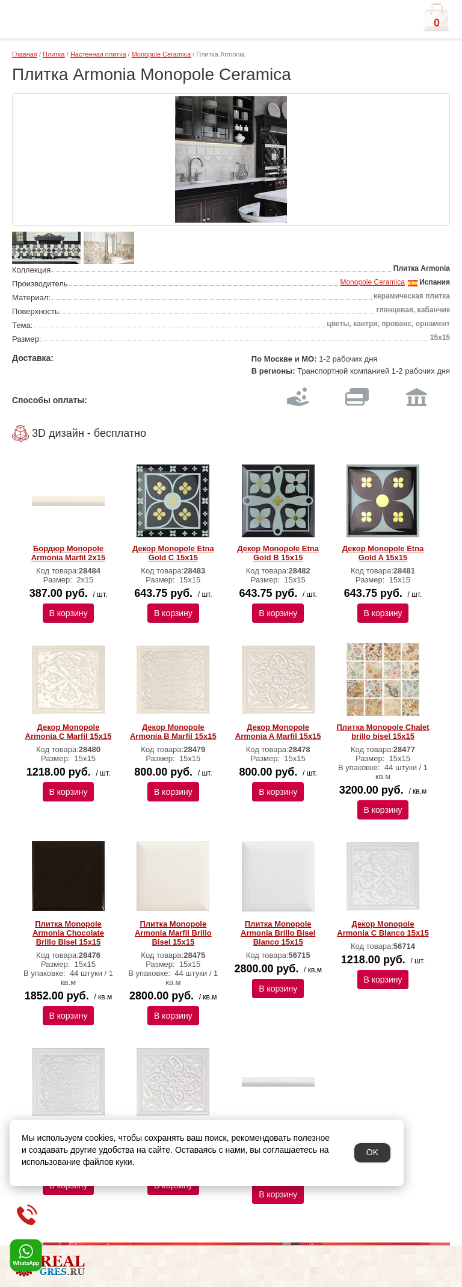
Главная (24, 54)
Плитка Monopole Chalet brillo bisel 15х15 (383, 732)
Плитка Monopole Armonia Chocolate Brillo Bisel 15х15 (68, 932)
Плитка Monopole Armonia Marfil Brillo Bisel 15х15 (173, 932)
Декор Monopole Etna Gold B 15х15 (278, 553)
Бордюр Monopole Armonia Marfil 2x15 (68, 553)
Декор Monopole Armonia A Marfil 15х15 (278, 732)
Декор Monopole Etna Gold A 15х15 (383, 553)
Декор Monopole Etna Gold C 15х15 (173, 553)
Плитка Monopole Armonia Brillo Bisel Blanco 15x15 (278, 932)
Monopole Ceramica (161, 54)
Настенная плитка (98, 54)
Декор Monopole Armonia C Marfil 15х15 (68, 732)
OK (372, 1152)
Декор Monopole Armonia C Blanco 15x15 (382, 928)
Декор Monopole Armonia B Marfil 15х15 (173, 732)
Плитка (54, 54)
